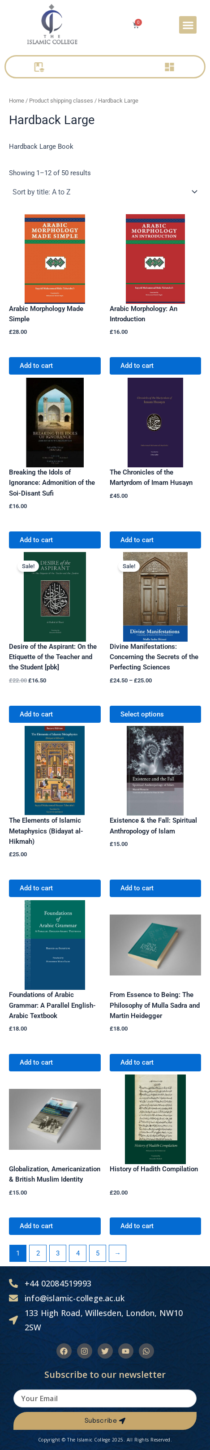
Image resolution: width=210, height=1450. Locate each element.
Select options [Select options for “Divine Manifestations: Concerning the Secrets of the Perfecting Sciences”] (142, 714)
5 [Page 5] (97, 1253)
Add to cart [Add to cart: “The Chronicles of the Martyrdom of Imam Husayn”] (137, 540)
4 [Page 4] (78, 1253)
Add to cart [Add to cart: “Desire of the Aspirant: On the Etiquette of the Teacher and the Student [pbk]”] (36, 714)
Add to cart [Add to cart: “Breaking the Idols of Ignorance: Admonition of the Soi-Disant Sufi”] (36, 540)
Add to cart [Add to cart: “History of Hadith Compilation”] (137, 1226)
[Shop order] (105, 192)
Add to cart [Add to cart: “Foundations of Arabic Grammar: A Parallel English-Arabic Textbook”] (36, 1062)
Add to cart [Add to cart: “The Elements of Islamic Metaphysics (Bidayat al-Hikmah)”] (36, 888)
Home (16, 100)
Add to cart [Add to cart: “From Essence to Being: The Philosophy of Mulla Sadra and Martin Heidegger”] (137, 1062)
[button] (188, 25)
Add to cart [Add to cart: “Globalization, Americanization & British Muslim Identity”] (36, 1226)
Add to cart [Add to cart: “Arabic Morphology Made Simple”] (36, 366)
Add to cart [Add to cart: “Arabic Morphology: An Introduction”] (137, 366)
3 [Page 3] (58, 1253)
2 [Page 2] (38, 1253)
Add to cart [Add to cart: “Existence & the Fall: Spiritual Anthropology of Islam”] (137, 888)
